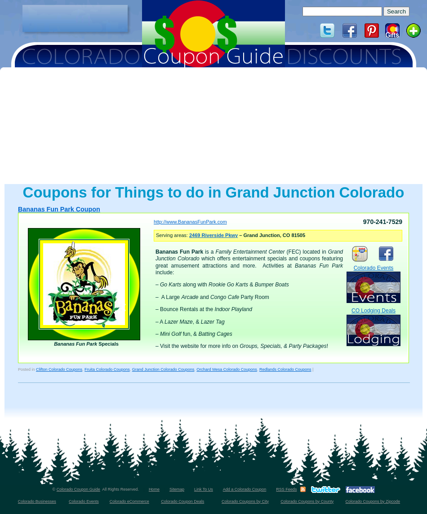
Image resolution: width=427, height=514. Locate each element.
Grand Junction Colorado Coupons (163, 369)
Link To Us (203, 489)
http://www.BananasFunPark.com (190, 221)
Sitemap (176, 489)
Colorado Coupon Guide (78, 489)
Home (154, 489)
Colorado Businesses (37, 501)
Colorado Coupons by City (245, 501)
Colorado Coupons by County (307, 501)
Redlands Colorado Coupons (285, 369)
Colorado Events (373, 284)
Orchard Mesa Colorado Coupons (226, 369)
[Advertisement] (75, 18)
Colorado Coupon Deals (182, 501)
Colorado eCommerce (129, 501)
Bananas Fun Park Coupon (59, 209)
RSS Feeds (286, 489)
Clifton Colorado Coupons (59, 369)
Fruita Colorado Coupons (107, 369)
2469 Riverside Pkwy (213, 235)
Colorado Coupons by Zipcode (373, 501)
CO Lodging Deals (373, 327)
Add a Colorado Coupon (245, 489)
